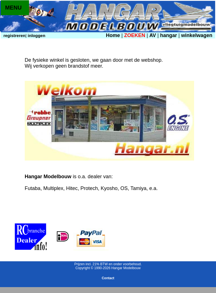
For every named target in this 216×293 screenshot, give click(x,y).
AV (153, 35)
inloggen (35, 35)
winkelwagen (196, 35)
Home (113, 35)
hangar (168, 35)
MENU (13, 7)
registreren (14, 35)
